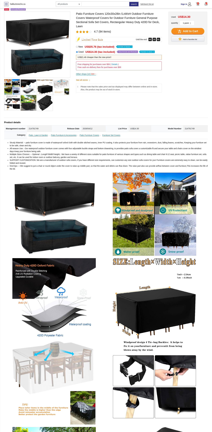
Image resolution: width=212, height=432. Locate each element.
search (134, 4)
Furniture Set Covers (111, 135)
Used (116, 51)
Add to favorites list (187, 38)
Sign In (184, 4)
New (105, 46)
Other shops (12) (86, 74)
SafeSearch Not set (147, 4)
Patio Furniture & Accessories (64, 135)
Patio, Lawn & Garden (38, 135)
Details (114, 64)
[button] (206, 4)
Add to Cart (188, 31)
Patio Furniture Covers (89, 135)
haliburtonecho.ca (17, 4)
